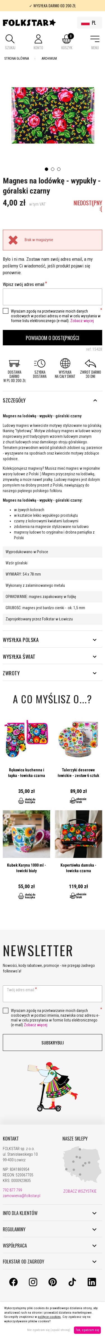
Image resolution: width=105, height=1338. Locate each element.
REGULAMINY (50, 1229)
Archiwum (49, 58)
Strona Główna (16, 58)
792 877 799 (12, 1190)
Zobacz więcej (82, 320)
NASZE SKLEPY (75, 1138)
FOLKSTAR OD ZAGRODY (50, 1261)
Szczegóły (50, 400)
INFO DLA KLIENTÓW (50, 1213)
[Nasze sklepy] (82, 1181)
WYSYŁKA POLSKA (50, 639)
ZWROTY (50, 673)
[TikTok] (72, 1285)
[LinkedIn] (92, 1285)
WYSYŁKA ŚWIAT (50, 656)
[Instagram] (33, 1285)
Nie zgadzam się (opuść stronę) (48, 1330)
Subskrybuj (52, 1042)
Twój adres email (20, 990)
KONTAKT (11, 1138)
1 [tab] (46, 169)
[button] (10, 42)
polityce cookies (49, 1317)
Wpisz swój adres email (23, 284)
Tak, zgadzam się (87, 1330)
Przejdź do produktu (26, 762)
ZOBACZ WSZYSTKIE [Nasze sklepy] (79, 1191)
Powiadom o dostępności (52, 337)
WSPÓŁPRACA (50, 1245)
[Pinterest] (52, 1285)
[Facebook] (13, 1285)
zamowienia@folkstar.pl (21, 1195)
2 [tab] (52, 169)
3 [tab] (58, 169)
